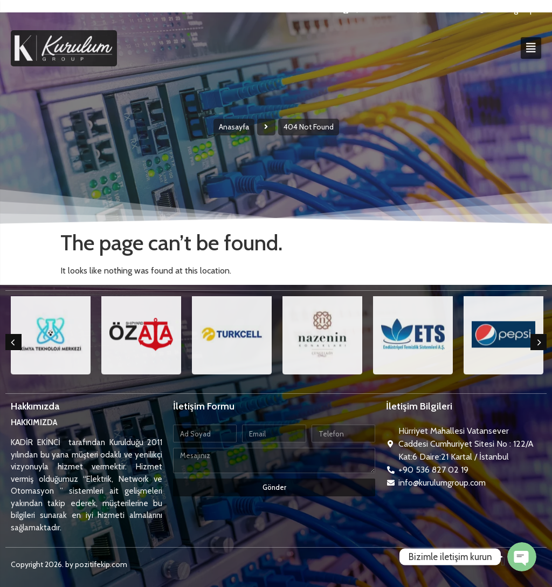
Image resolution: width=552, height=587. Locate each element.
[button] (13, 342)
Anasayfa (234, 127)
